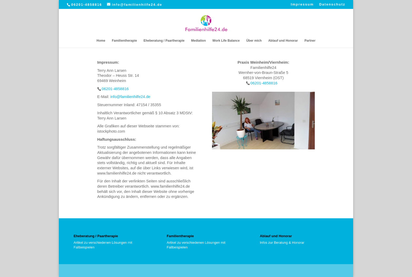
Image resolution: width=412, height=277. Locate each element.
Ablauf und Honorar (283, 40)
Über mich (254, 40)
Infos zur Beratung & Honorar (282, 243)
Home (100, 40)
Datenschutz (332, 4)
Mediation (198, 40)
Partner (310, 40)
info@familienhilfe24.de (130, 97)
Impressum (302, 4)
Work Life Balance (226, 40)
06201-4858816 (86, 5)
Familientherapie (124, 40)
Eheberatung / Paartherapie (163, 40)
